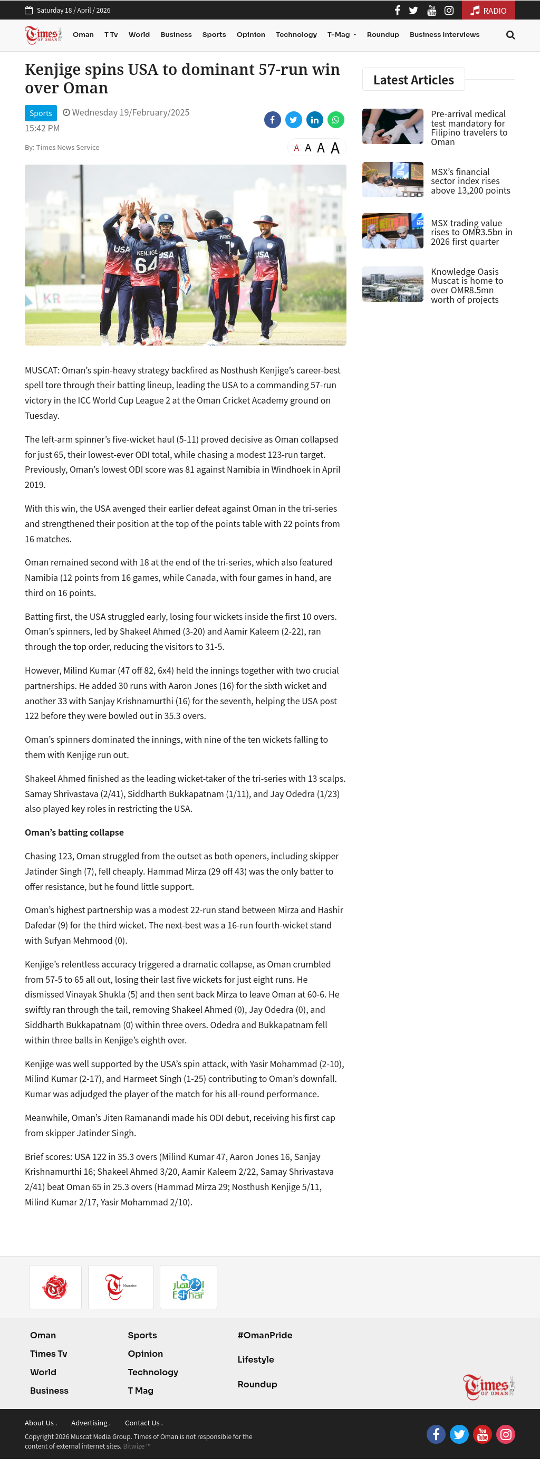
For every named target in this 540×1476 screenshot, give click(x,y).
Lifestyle (255, 1359)
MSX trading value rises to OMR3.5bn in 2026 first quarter (472, 231)
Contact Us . (144, 1422)
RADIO (488, 10)
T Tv (111, 34)
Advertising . (91, 1422)
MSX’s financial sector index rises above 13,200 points (470, 180)
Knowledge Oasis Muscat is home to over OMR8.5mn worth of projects (467, 285)
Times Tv (49, 1353)
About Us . (41, 1422)
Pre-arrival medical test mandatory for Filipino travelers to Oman (469, 127)
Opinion (251, 34)
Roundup (383, 34)
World (139, 34)
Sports (214, 34)
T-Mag (339, 34)
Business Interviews (445, 34)
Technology (296, 34)
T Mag (140, 1390)
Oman (83, 34)
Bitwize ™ (136, 1445)
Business (175, 34)
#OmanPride (264, 1335)
